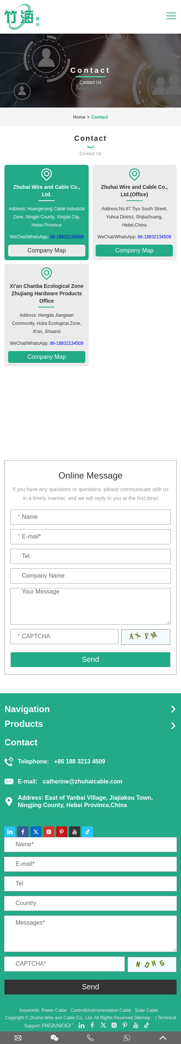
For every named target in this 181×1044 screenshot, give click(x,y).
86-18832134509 (66, 236)
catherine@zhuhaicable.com (83, 781)
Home (79, 117)
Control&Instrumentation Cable (101, 1010)
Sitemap (142, 1017)
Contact (99, 117)
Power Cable (54, 1010)
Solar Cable (146, 1010)
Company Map (46, 250)
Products (23, 724)
